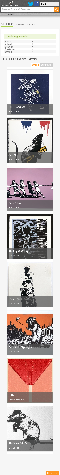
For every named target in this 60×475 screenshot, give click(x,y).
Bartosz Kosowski (16, 400)
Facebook (36, 3)
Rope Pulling (15, 203)
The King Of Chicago (19, 251)
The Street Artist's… (19, 443)
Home (3, 14)
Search (56, 9)
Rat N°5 (12, 155)
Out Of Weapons (17, 107)
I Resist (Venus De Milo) (20, 299)
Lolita (11, 395)
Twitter (31, 3)
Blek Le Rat (14, 111)
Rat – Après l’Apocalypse (21, 347)
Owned (35, 65)
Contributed (46, 65)
